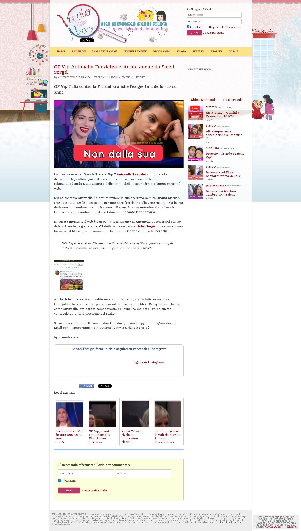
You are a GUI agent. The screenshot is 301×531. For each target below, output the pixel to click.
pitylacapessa (226, 192)
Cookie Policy (273, 526)
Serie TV (198, 51)
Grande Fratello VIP (94, 77)
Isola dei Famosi (104, 51)
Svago (181, 51)
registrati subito (214, 32)
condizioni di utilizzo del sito (229, 522)
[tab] (203, 100)
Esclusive (79, 51)
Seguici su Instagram (149, 362)
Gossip (233, 51)
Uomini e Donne (135, 51)
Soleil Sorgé (146, 226)
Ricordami (194, 27)
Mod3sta (226, 154)
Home (61, 51)
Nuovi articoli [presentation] (232, 99)
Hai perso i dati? (217, 27)
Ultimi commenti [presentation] (203, 99)
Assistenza (235, 27)
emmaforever (67, 77)
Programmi (161, 51)
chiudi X (291, 526)
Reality (216, 51)
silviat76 (226, 113)
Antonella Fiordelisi (131, 174)
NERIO (226, 134)
